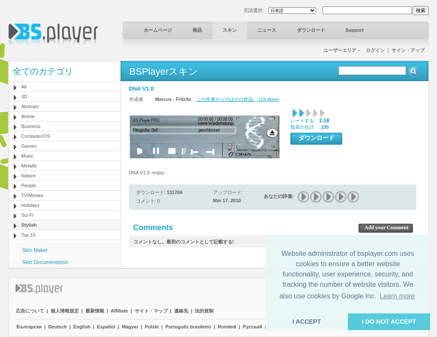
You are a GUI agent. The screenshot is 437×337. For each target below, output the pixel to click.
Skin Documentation (45, 262)
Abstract (30, 106)
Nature (28, 175)
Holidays (30, 205)
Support (355, 30)
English (81, 326)
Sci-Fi (27, 215)
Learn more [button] (397, 296)
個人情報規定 (65, 310)
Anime (28, 116)
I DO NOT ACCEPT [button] (389, 321)
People (28, 185)
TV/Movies (32, 195)
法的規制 (204, 310)
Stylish (29, 225)
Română (227, 326)
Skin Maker (35, 250)
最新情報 (94, 310)
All (24, 86)
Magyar (130, 326)
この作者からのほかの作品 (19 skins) (238, 99)
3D (24, 96)
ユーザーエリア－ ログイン (354, 50)
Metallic (29, 165)
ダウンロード (311, 30)
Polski (152, 326)
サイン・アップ (408, 50)
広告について (30, 310)
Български (29, 326)
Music (27, 155)
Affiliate (119, 310)
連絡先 (181, 310)
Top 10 (28, 234)
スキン (230, 30)
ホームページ (158, 30)
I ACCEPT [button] (306, 321)
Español (106, 326)
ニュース (266, 30)
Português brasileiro (188, 326)
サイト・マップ (151, 310)
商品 (197, 30)
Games (28, 146)
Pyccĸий (252, 326)
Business (31, 126)
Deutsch (57, 326)
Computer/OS (35, 136)
